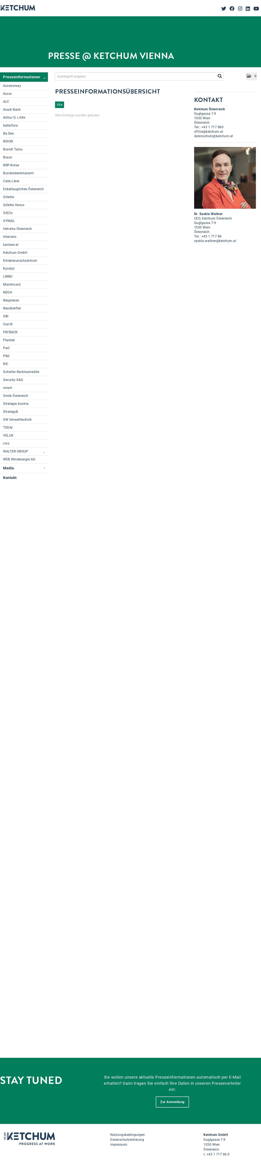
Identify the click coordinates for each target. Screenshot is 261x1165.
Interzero (10, 237)
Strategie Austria (16, 404)
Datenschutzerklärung (127, 1140)
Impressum (118, 1144)
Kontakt (10, 477)
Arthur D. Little (14, 117)
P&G (6, 356)
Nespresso (11, 300)
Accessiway (12, 86)
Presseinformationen (24, 77)
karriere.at (11, 245)
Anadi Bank (12, 109)
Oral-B (7, 324)
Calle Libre (11, 181)
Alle (59, 105)
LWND (7, 276)
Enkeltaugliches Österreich (23, 189)
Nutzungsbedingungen (127, 1135)
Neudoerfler (12, 308)
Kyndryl (9, 268)
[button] (251, 76)
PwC (6, 348)
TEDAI (8, 427)
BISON (8, 141)
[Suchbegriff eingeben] (139, 76)
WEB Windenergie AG (19, 459)
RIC (5, 364)
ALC (6, 102)
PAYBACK (10, 332)
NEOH (7, 292)
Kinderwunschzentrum (20, 261)
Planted (9, 340)
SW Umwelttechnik (17, 419)
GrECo (8, 213)
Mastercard (11, 284)
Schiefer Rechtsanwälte (21, 372)
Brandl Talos (12, 149)
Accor (7, 94)
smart (7, 388)
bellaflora (10, 125)
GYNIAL (9, 221)
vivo (6, 443)
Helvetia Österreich (17, 229)
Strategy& (10, 412)
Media (24, 468)
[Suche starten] (219, 75)
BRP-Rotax (11, 165)
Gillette (8, 197)
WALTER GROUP (24, 451)
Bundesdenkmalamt (18, 173)
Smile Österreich (15, 396)
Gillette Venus (13, 205)
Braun (7, 157)
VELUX (8, 435)
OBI (6, 316)
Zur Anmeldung (172, 1102)
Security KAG (13, 380)
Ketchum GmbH (15, 253)
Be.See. (8, 133)
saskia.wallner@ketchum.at (215, 241)
